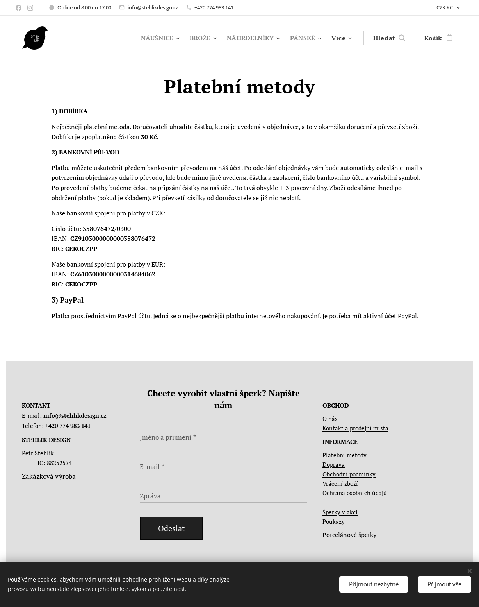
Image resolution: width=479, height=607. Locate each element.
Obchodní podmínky (349, 474)
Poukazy (334, 521)
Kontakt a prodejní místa (355, 428)
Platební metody (344, 455)
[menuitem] (155, 38)
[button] (389, 38)
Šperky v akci (340, 512)
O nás (330, 419)
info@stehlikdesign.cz (153, 7)
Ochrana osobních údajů (354, 493)
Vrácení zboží (340, 483)
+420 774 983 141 (213, 7)
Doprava (333, 464)
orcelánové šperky (351, 534)
